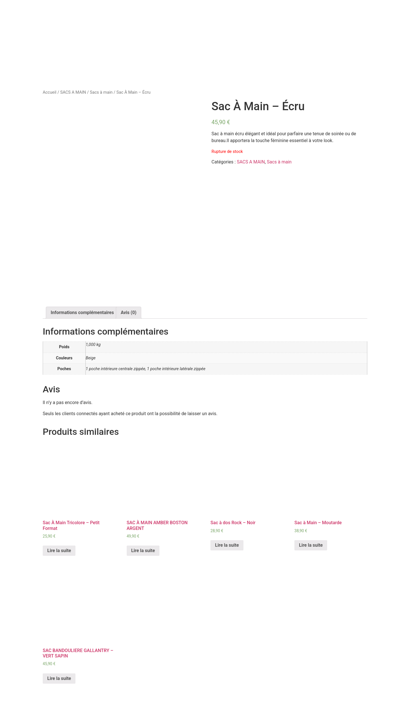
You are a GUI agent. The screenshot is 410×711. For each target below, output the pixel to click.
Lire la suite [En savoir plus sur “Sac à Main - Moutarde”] (311, 545)
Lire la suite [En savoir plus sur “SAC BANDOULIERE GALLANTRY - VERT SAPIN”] (59, 678)
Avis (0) (128, 312)
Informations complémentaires (82, 312)
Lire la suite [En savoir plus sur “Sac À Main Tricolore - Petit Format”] (59, 550)
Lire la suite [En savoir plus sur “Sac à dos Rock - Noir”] (227, 545)
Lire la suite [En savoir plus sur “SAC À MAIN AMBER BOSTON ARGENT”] (143, 550)
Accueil (49, 92)
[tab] (82, 313)
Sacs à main (101, 92)
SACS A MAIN (73, 92)
